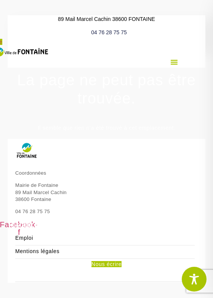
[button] (174, 62)
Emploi (24, 238)
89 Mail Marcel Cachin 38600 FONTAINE (106, 19)
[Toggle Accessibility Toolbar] (194, 279)
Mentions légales (37, 251)
